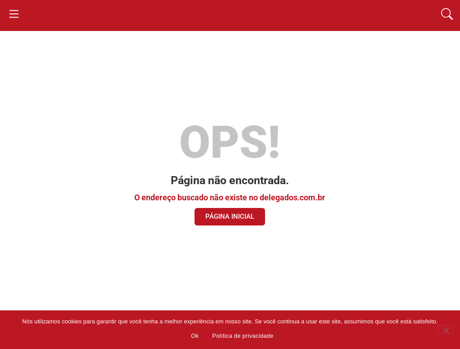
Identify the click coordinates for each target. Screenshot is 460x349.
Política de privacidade (243, 335)
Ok (195, 335)
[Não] (445, 329)
